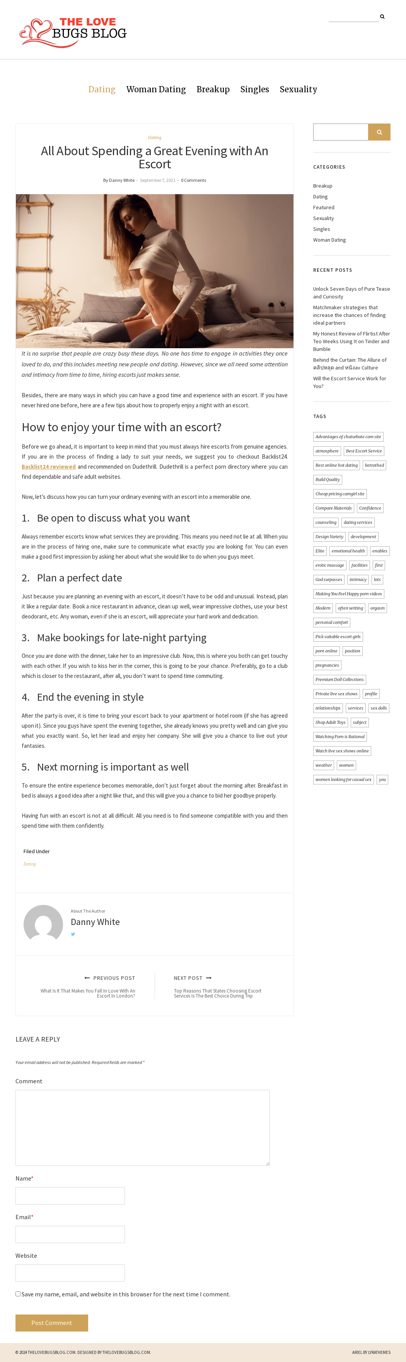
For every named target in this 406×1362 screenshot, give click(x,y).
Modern (323, 608)
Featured (323, 207)
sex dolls (379, 708)
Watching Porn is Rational (340, 736)
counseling (326, 522)
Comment (29, 1081)
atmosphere (327, 451)
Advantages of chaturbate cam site (348, 436)
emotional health (348, 551)
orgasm (377, 608)
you (382, 779)
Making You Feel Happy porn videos (349, 593)
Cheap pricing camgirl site (340, 493)
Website (26, 1255)
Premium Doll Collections (340, 679)
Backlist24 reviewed (49, 466)
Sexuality (298, 89)
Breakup (213, 89)
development (363, 536)
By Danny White (119, 180)
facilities (359, 565)
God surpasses (329, 579)
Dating (102, 89)
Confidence (370, 508)
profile (371, 693)
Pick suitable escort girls (338, 636)
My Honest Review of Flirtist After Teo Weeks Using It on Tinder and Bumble (351, 341)
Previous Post (84, 986)
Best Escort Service (364, 451)
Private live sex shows (337, 693)
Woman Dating (156, 89)
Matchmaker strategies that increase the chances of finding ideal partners (349, 315)
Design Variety (329, 536)
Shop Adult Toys (331, 722)
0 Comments (193, 180)
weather (324, 765)
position (352, 651)
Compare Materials (334, 508)
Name (24, 1178)
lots (377, 579)
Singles (255, 89)
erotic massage (330, 565)
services (355, 708)
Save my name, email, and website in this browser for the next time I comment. (126, 1294)
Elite (320, 551)
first (379, 565)
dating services (358, 522)
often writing (350, 608)
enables (379, 551)
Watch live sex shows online (342, 751)
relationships (328, 708)
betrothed (374, 465)
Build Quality (328, 479)
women (346, 765)
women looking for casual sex (344, 779)
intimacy (358, 579)
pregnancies (327, 665)
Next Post (225, 986)
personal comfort (332, 622)
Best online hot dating (337, 465)
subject (360, 722)
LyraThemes (379, 1352)
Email (24, 1217)
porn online (327, 651)
